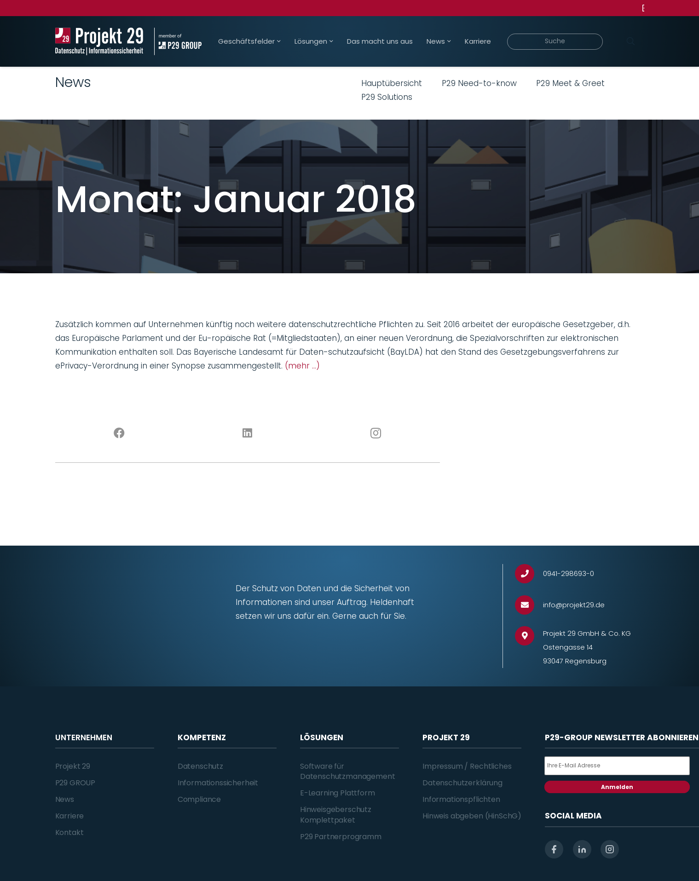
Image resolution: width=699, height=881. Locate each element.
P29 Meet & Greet (570, 83)
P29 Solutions (386, 97)
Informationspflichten (461, 799)
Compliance (199, 799)
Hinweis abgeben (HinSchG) (471, 816)
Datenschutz (200, 766)
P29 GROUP (75, 782)
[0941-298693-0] (529, 574)
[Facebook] (119, 433)
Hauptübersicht (391, 83)
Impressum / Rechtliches (466, 766)
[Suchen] (631, 41)
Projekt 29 (72, 766)
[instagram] (610, 849)
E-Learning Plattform (337, 793)
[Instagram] (376, 433)
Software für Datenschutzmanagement (347, 771)
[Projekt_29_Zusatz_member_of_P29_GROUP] (178, 41)
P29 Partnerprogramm (340, 836)
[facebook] (554, 849)
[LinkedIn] (247, 433)
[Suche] (555, 42)
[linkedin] (582, 849)
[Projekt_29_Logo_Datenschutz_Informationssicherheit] (99, 41)
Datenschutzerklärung (462, 782)
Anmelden (617, 787)
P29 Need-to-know (479, 83)
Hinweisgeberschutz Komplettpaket (335, 814)
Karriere (69, 816)
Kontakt (69, 832)
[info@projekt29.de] (529, 605)
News (64, 799)
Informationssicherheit (218, 782)
